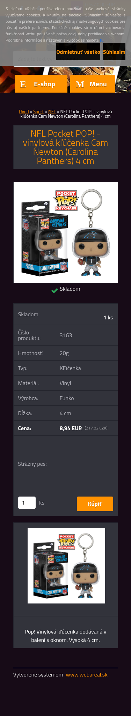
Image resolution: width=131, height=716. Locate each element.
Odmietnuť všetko (78, 52)
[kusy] (27, 503)
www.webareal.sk (87, 674)
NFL (52, 111)
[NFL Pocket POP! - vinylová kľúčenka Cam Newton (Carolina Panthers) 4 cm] (66, 185)
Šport (38, 111)
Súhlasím (114, 52)
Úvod (24, 111)
